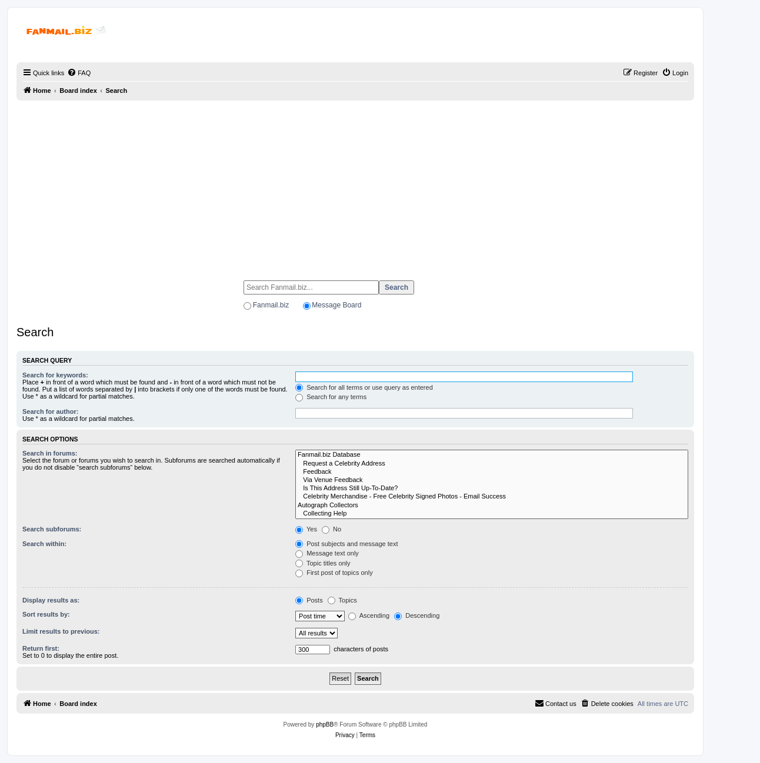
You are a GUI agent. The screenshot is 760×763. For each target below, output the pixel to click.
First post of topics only (334, 572)
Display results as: (50, 600)
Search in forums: (50, 453)
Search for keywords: (55, 375)
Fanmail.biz (271, 305)
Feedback (491, 472)
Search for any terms (330, 396)
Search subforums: (51, 529)
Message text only (327, 553)
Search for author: (50, 411)
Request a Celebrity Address (491, 464)
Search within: (44, 543)
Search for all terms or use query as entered (364, 387)
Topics (342, 600)
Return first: (40, 648)
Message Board (336, 305)
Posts (309, 600)
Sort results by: (46, 614)
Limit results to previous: (60, 631)
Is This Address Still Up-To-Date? (491, 488)
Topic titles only (322, 563)
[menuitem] (79, 73)
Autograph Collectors (491, 505)
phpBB (325, 724)
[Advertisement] (355, 185)
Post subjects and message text (346, 543)
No (331, 529)
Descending (416, 615)
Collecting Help (491, 514)
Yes (306, 529)
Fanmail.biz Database (491, 455)
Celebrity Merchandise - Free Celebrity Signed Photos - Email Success (491, 497)
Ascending (368, 615)
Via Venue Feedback (491, 480)
